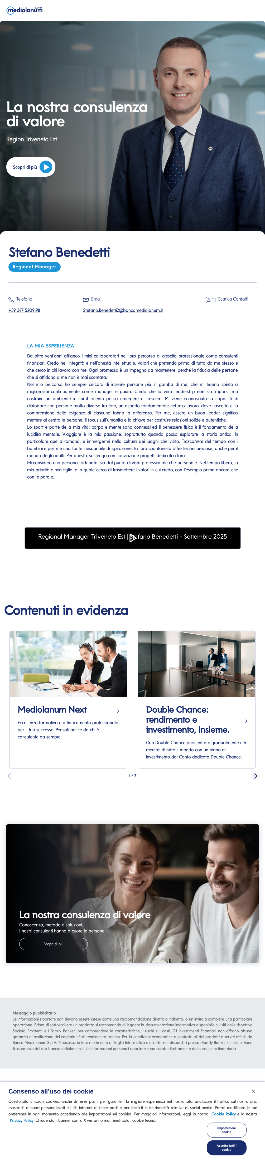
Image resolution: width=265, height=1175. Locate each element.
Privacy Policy (21, 1120)
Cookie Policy (223, 1113)
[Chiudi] (253, 1091)
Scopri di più (32, 167)
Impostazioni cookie (226, 1130)
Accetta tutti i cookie (227, 1148)
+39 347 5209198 (24, 310)
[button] (132, 545)
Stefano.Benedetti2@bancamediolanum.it (123, 310)
